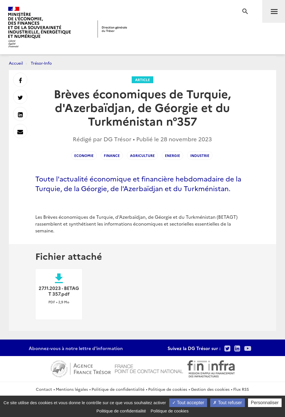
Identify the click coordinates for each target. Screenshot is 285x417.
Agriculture (142, 155)
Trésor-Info (41, 63)
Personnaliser (265, 402)
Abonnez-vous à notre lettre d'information (76, 348)
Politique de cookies (167, 389)
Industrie (199, 155)
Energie (172, 155)
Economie (84, 155)
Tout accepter (188, 402)
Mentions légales (72, 389)
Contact (44, 389)
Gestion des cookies (210, 389)
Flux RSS (241, 389)
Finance (112, 155)
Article (142, 79)
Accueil (16, 63)
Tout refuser (227, 402)
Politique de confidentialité (118, 389)
